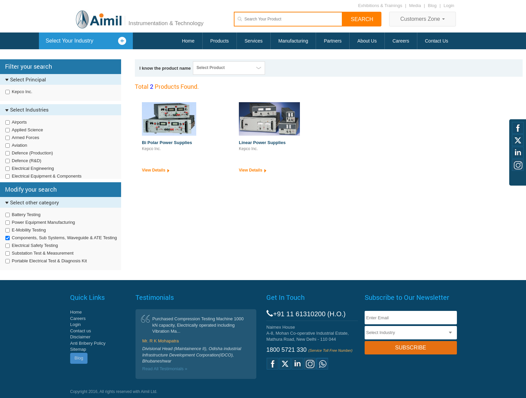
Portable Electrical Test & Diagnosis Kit (49, 260)
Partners (332, 41)
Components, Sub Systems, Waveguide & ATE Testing (64, 237)
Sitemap (78, 349)
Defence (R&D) (26, 160)
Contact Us (436, 41)
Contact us (80, 330)
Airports (19, 122)
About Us (367, 41)
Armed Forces (25, 137)
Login (448, 5)
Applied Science (27, 129)
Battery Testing (26, 214)
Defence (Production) (32, 152)
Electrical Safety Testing (35, 245)
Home (188, 41)
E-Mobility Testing (29, 230)
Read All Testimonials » (164, 368)
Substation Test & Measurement (42, 253)
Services (254, 41)
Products (219, 41)
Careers (400, 41)
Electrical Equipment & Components (47, 176)
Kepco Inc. (22, 91)
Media (415, 5)
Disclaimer (80, 336)
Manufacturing (293, 41)
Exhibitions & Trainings (380, 5)
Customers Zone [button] (422, 19)
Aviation (19, 145)
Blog (432, 5)
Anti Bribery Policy (87, 343)
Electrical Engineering (33, 168)
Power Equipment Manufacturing (43, 222)
